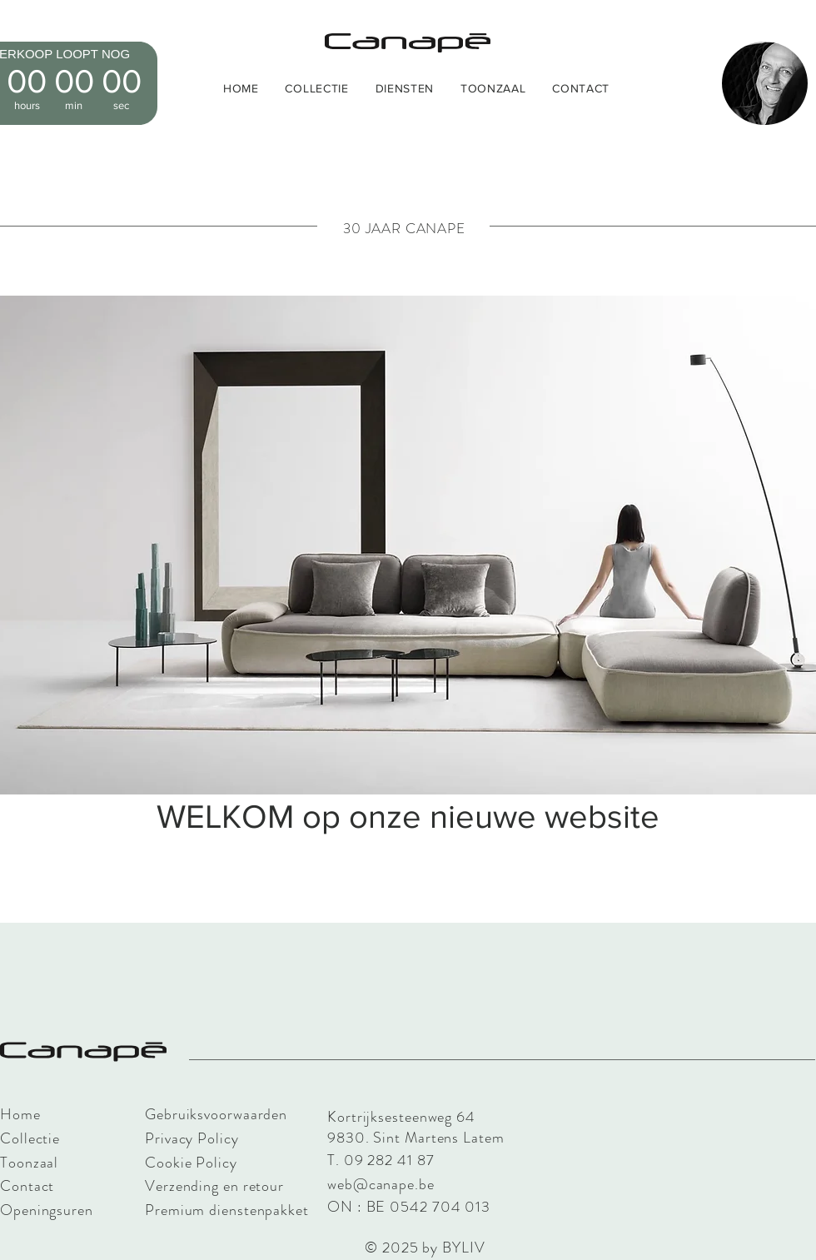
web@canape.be (381, 1184)
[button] (317, 88)
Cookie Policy (191, 1162)
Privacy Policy (192, 1138)
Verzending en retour (214, 1186)
